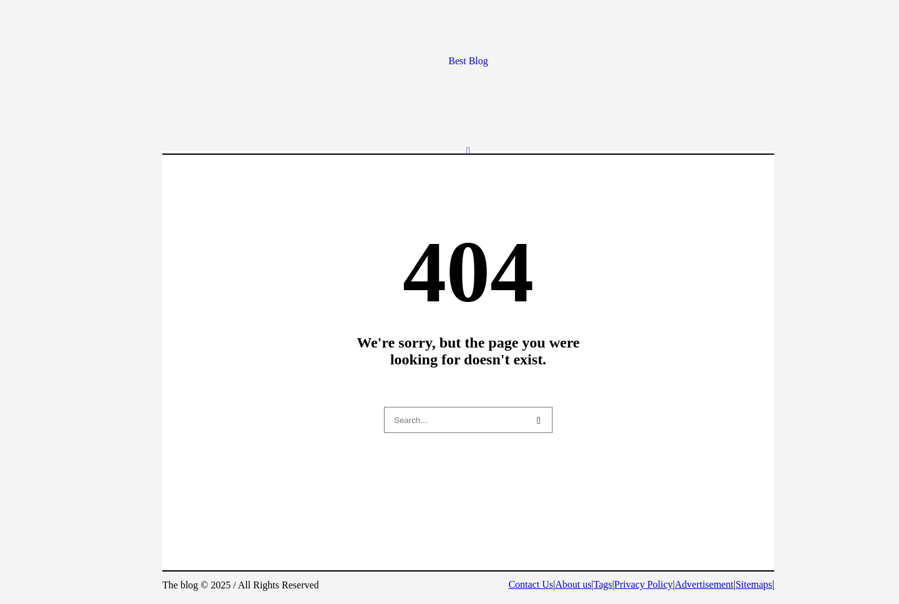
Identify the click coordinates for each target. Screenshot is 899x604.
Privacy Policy (643, 584)
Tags (603, 584)
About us (573, 584)
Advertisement (704, 584)
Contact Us (530, 584)
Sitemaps (753, 584)
